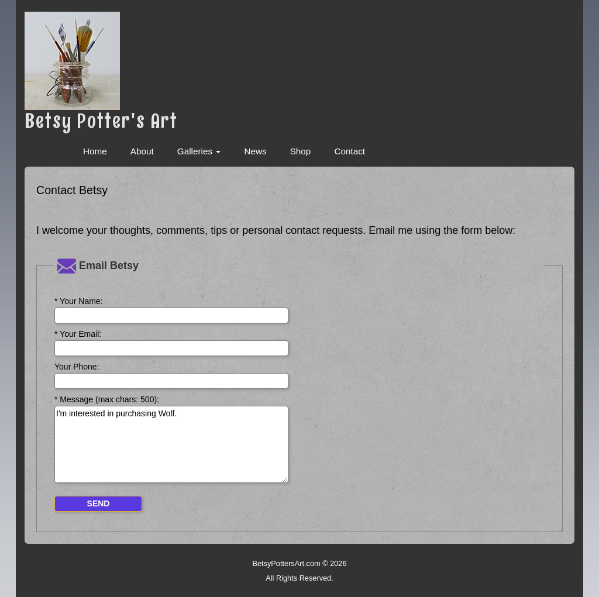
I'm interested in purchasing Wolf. (171, 444)
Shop (300, 151)
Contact (349, 151)
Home (95, 151)
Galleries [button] (199, 151)
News (255, 151)
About (142, 151)
